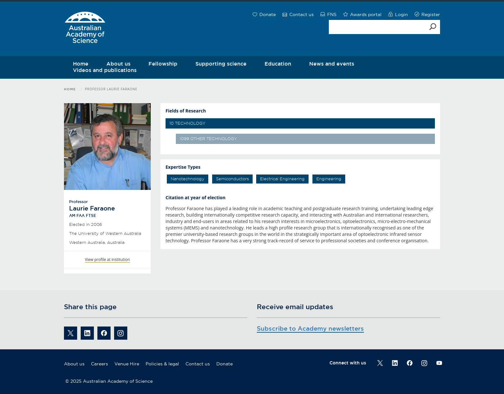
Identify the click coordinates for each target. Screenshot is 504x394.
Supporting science (221, 64)
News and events (331, 64)
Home (70, 89)
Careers (99, 363)
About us (74, 363)
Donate (224, 363)
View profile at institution (107, 259)
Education (278, 64)
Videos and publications (105, 70)
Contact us (197, 363)
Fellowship (162, 64)
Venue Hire (126, 363)
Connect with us (347, 362)
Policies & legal (162, 363)
